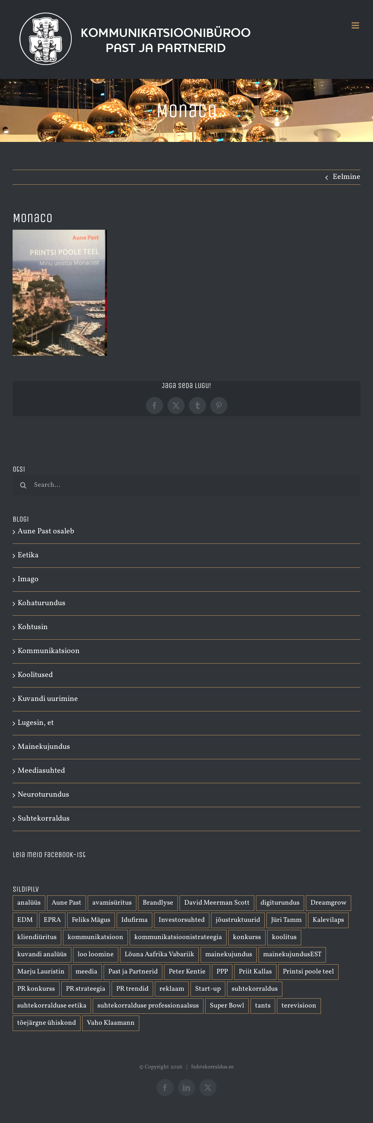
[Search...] (186, 485)
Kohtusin (33, 627)
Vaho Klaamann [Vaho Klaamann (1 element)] (111, 1023)
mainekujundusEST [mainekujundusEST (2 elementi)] (292, 954)
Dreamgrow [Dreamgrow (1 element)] (328, 903)
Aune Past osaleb (46, 531)
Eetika (28, 555)
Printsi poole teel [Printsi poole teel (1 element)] (308, 971)
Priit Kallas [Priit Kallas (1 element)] (255, 971)
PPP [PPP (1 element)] (222, 971)
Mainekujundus (44, 747)
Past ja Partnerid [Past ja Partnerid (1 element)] (133, 971)
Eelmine (346, 177)
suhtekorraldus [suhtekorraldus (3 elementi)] (255, 989)
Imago (28, 579)
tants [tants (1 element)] (263, 1005)
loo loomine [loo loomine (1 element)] (96, 954)
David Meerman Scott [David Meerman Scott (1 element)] (217, 903)
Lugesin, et (36, 723)
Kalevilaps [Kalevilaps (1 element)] (328, 920)
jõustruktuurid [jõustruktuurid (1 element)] (238, 920)
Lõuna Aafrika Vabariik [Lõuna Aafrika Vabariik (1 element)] (159, 954)
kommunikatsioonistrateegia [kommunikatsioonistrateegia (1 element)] (178, 937)
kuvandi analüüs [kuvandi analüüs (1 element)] (42, 954)
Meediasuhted (41, 771)
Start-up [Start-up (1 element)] (208, 989)
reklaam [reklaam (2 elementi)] (171, 989)
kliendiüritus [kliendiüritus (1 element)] (37, 937)
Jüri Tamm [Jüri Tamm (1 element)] (286, 920)
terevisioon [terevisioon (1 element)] (299, 1005)
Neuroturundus (43, 795)
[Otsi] (23, 485)
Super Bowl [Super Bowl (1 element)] (227, 1005)
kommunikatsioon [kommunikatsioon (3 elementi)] (95, 937)
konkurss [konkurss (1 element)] (247, 937)
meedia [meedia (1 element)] (86, 971)
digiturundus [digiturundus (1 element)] (280, 903)
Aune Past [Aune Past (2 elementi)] (66, 903)
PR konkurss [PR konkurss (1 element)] (36, 989)
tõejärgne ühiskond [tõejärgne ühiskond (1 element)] (46, 1023)
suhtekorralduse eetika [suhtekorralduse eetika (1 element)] (51, 1005)
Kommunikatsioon (49, 651)
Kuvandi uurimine (48, 699)
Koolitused (35, 675)
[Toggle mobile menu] (356, 25)
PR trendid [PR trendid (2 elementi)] (132, 989)
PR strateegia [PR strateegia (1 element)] (85, 989)
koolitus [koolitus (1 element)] (284, 937)
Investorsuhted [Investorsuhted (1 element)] (182, 920)
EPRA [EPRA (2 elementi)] (52, 920)
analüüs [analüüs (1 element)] (29, 903)
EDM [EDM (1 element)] (25, 920)
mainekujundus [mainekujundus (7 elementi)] (228, 954)
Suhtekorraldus (44, 818)
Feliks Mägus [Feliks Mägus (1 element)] (91, 920)
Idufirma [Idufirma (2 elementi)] (134, 920)
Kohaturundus (41, 603)
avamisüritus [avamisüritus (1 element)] (112, 903)
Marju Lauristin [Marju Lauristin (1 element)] (41, 971)
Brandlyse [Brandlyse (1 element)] (158, 903)
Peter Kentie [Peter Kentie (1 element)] (187, 971)
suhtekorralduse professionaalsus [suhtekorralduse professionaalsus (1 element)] (148, 1005)
